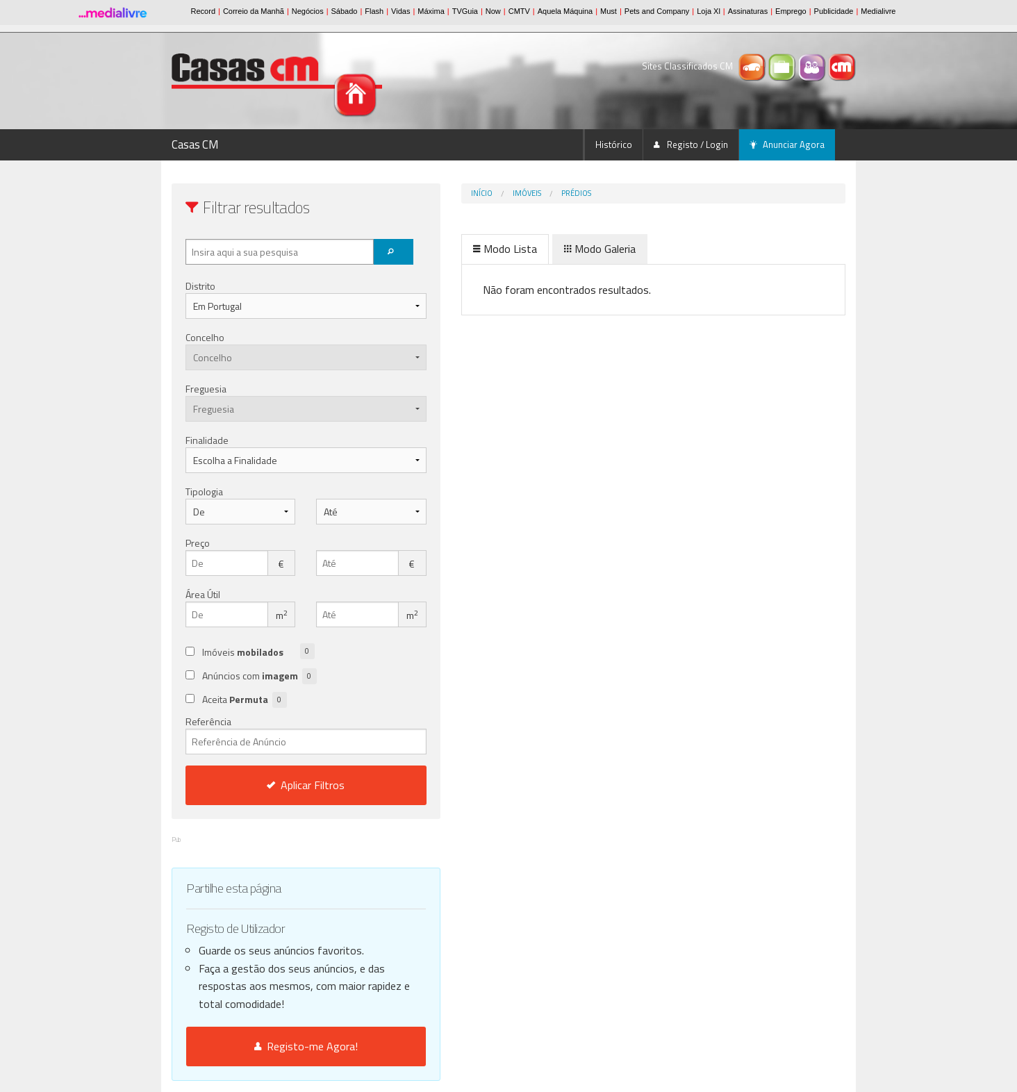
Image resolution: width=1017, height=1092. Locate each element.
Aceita (244, 700)
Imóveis (468, 193)
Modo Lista (447, 248)
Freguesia (205, 388)
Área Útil (202, 594)
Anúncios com (259, 676)
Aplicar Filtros (277, 785)
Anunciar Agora (787, 144)
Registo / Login (691, 144)
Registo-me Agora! (277, 1046)
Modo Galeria (541, 248)
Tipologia (204, 491)
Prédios (518, 193)
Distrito (200, 286)
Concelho (204, 337)
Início (423, 193)
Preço (197, 543)
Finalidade (207, 440)
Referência (276, 734)
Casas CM (195, 144)
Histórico (613, 144)
